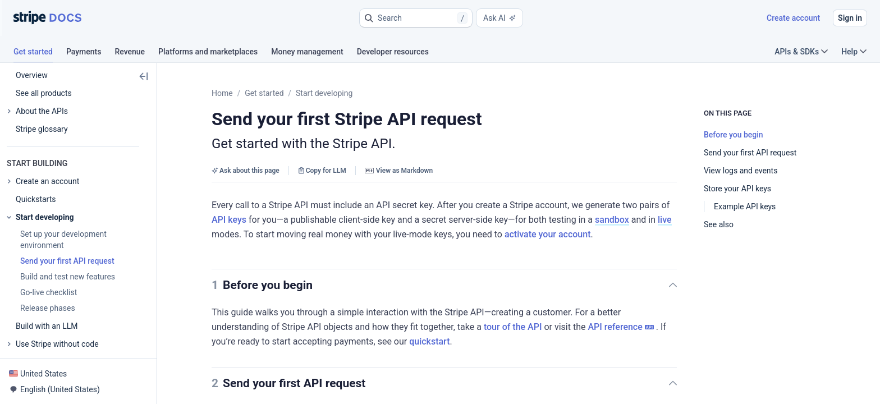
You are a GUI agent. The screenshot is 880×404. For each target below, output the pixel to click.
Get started (264, 93)
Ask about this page (245, 171)
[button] (416, 18)
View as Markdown (399, 170)
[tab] (39, 53)
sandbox (485, 219)
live (538, 219)
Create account (793, 17)
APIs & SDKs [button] (801, 51)
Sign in (850, 17)
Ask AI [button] (499, 17)
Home (222, 93)
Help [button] (854, 51)
